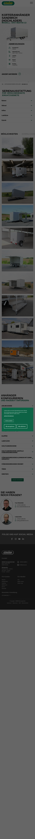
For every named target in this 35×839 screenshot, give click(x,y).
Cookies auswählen (9, 420)
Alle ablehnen (22, 426)
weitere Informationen (9, 415)
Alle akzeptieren (10, 426)
